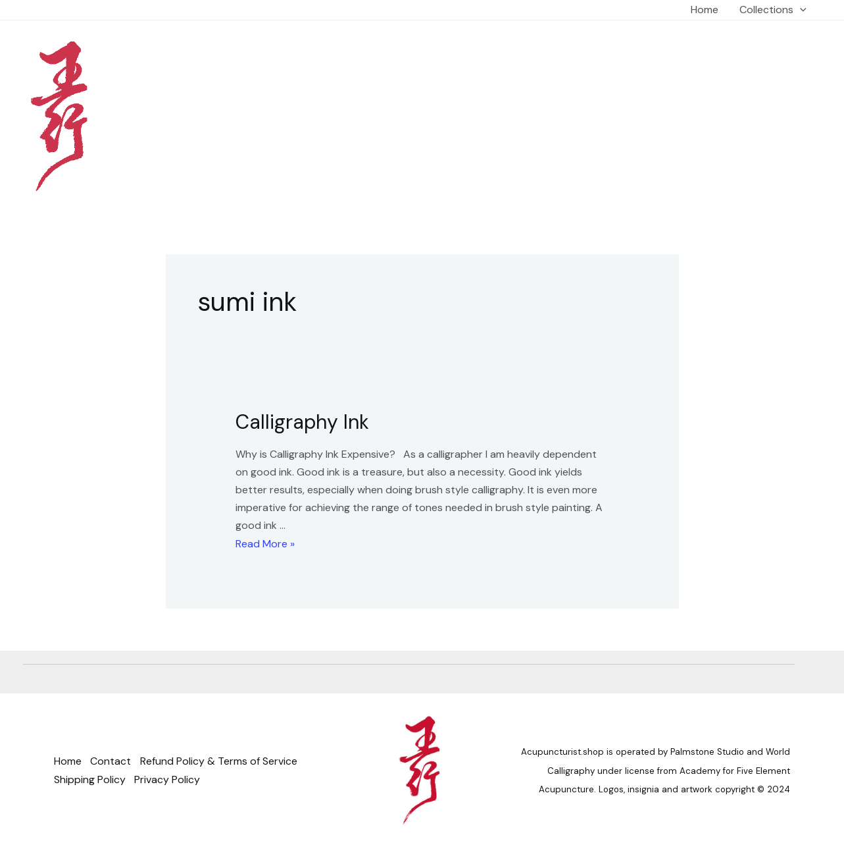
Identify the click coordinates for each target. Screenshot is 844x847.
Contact (111, 761)
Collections (773, 10)
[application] (800, 10)
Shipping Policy (90, 779)
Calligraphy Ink (302, 422)
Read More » (265, 544)
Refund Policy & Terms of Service (220, 761)
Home (704, 9)
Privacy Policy (168, 779)
